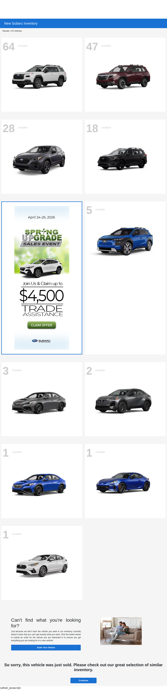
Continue (83, 680)
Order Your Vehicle (46, 647)
